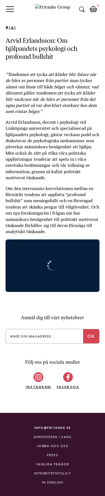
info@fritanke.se (52, 428)
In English (52, 482)
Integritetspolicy (52, 473)
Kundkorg (93, 9)
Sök (82, 9)
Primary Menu (10, 9)
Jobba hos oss (52, 446)
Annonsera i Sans (52, 437)
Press (52, 455)
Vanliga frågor (52, 464)
